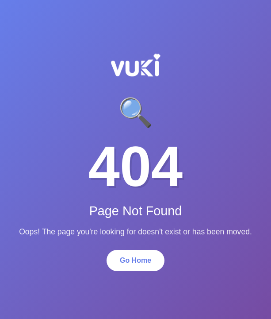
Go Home (135, 260)
